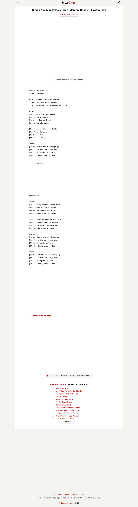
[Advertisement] (69, 60)
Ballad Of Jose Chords (64, 399)
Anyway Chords (62, 397)
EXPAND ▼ (69, 422)
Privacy (82, 494)
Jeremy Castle (57, 384)
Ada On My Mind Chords (65, 388)
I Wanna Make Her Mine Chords (68, 408)
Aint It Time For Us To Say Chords (69, 391)
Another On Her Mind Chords (67, 394)
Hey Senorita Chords (64, 405)
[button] (18, 3)
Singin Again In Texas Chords (67, 416)
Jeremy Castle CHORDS (42, 316)
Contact (67, 494)
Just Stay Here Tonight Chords (67, 410)
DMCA (75, 494)
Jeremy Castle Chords (69, 14)
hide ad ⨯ (39, 163)
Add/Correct (57, 494)
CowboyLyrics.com (67, 503)
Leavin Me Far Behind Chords (67, 413)
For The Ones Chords (64, 402)
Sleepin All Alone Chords (65, 419)
